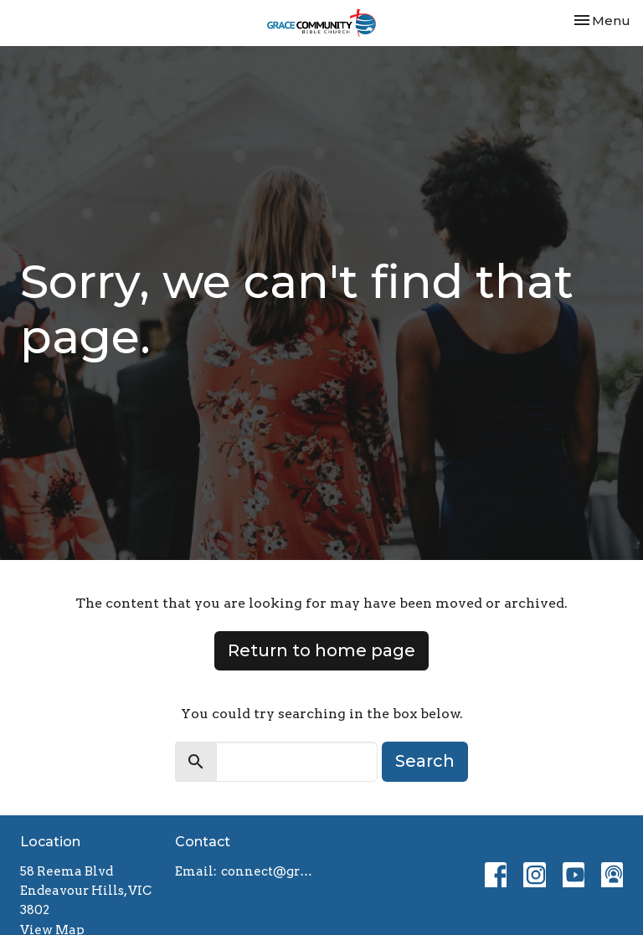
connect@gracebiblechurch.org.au (267, 871)
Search (425, 761)
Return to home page (321, 650)
